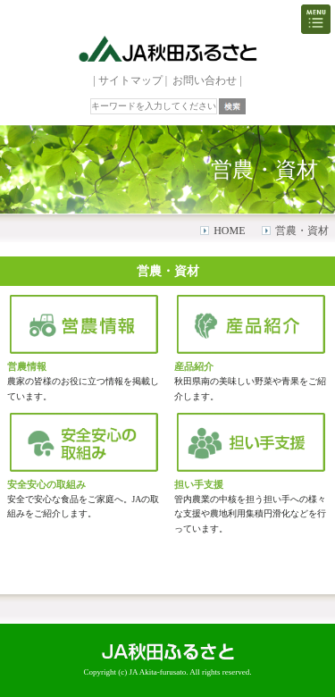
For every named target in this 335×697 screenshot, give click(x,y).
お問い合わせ (204, 80)
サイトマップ (130, 80)
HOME (229, 230)
